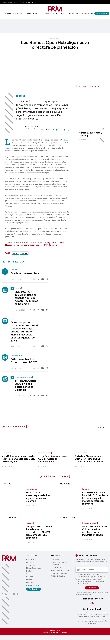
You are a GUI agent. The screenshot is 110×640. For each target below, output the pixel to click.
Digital (52, 13)
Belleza (29, 523)
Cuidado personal (90, 523)
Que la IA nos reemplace (25, 273)
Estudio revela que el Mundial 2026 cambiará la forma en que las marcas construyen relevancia (95, 498)
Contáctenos (56, 567)
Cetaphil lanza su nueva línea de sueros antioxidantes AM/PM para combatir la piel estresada (39, 532)
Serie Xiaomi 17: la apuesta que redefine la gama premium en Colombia (38, 497)
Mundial (86, 489)
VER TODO (102, 427)
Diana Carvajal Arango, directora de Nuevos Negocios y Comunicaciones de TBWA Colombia (34, 243)
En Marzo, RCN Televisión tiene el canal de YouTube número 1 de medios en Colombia (26, 298)
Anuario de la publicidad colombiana (59, 563)
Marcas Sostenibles (42, 13)
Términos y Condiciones (60, 570)
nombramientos (8, 453)
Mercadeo (20, 13)
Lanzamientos (32, 489)
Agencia (24, 253)
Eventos (77, 13)
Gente (58, 13)
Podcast (64, 13)
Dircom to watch (87, 13)
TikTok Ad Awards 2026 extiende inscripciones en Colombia (25, 385)
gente (15, 253)
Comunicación (10, 13)
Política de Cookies (58, 576)
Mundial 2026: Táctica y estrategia (90, 134)
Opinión (71, 13)
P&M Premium (101, 13)
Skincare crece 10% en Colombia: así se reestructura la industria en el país (94, 530)
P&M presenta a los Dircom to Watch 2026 (24, 361)
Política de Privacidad (59, 573)
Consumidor (29, 13)
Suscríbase (55, 559)
